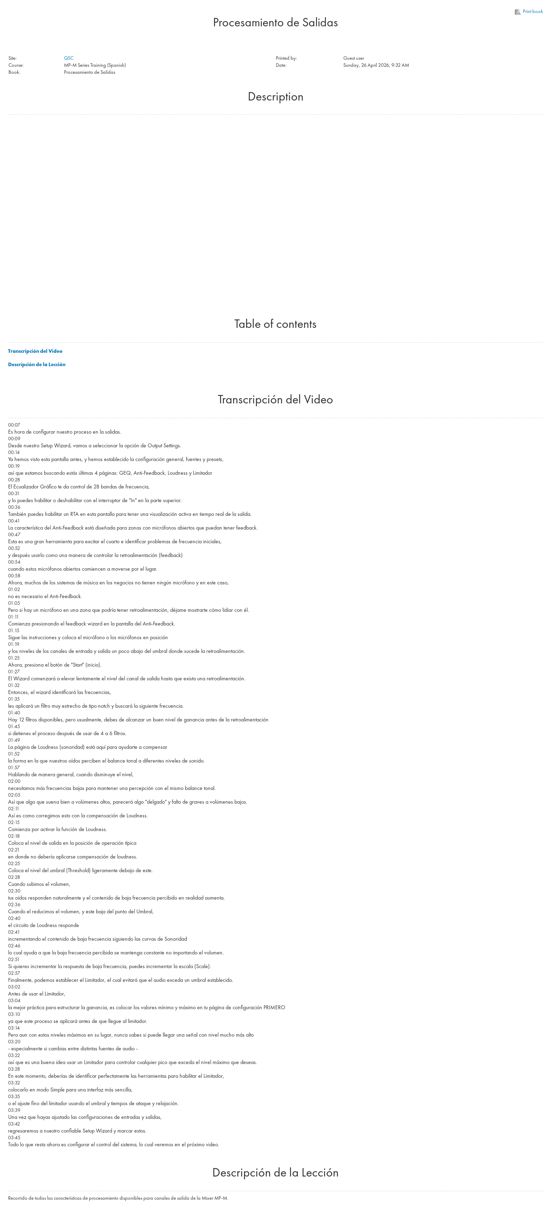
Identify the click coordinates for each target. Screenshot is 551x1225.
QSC (68, 58)
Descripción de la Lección (36, 364)
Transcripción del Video (35, 351)
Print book (529, 11)
